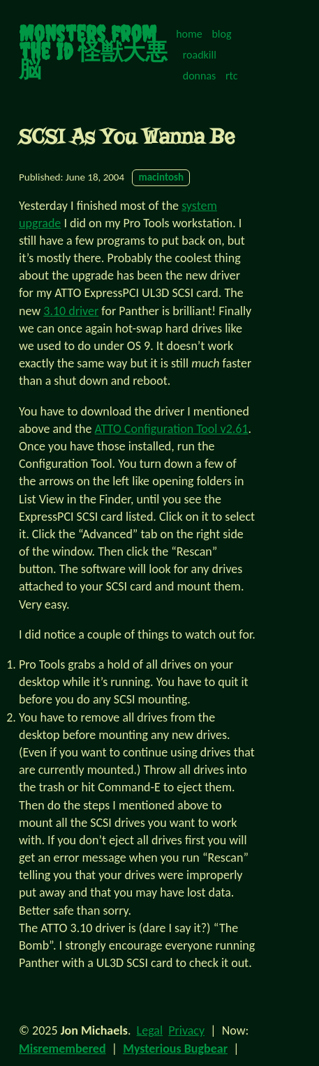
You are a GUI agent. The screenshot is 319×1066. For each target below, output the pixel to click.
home (189, 33)
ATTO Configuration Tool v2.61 (171, 428)
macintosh (161, 177)
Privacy (186, 1030)
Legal (150, 1030)
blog (221, 33)
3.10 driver (70, 311)
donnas (199, 75)
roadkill (199, 54)
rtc (231, 75)
